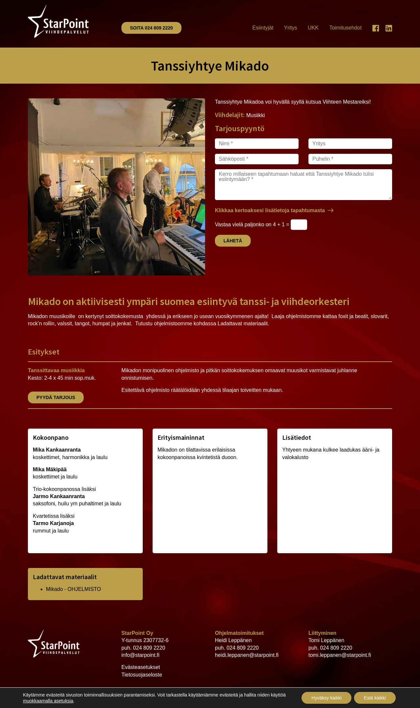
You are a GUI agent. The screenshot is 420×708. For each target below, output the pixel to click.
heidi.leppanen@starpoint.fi (247, 655)
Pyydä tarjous (55, 397)
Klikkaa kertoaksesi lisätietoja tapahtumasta (270, 210)
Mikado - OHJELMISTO (73, 589)
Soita (151, 27)
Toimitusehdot (345, 27)
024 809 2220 (149, 648)
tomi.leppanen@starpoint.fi (339, 655)
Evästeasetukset (140, 667)
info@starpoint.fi (140, 655)
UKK (313, 27)
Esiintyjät (262, 27)
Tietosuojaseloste (141, 675)
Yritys (290, 27)
